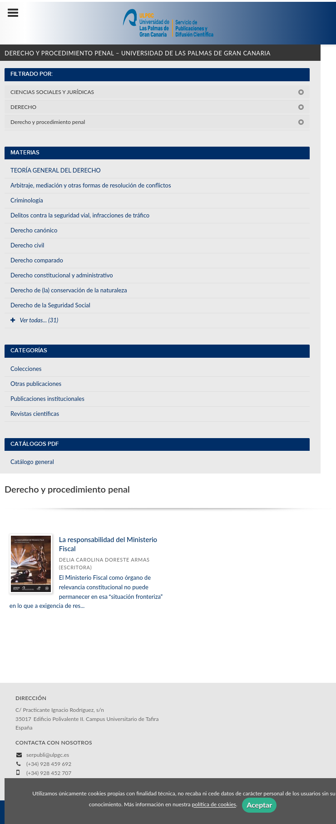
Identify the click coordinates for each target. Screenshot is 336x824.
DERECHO (157, 107)
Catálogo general (32, 461)
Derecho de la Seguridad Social (50, 305)
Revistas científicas (34, 413)
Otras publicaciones (35, 383)
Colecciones (25, 368)
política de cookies (214, 804)
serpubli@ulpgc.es (47, 754)
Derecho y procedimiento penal (157, 121)
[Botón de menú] (16, 13)
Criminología (26, 200)
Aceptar (259, 804)
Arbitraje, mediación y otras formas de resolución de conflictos (90, 185)
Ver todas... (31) (34, 320)
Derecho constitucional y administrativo (61, 275)
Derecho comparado (36, 260)
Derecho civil (27, 245)
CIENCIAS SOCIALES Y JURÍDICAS (157, 92)
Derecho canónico (33, 230)
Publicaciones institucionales (47, 398)
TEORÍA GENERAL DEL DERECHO (55, 170)
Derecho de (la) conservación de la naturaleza (68, 290)
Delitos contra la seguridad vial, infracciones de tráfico (79, 215)
